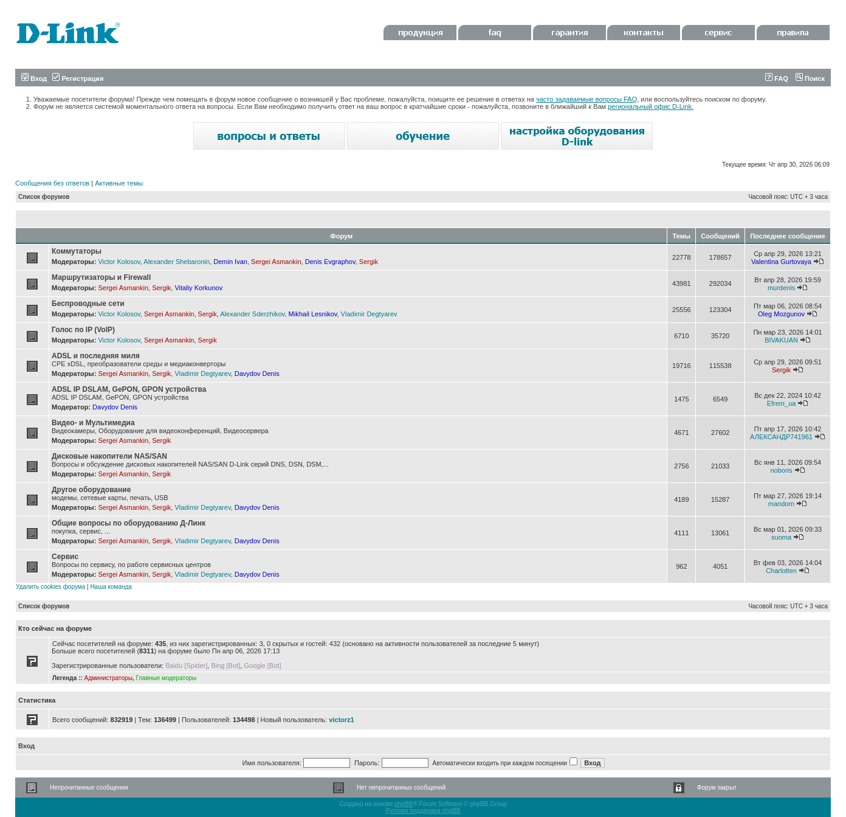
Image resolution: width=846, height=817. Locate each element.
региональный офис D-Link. (650, 106)
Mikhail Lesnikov (313, 314)
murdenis (781, 287)
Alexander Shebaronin (176, 261)
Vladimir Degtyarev (369, 314)
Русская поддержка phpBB (422, 810)
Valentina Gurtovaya (781, 261)
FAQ (776, 78)
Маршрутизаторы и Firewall (101, 277)
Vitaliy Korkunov (198, 287)
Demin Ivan (230, 261)
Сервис (65, 556)
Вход (34, 78)
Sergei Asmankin (276, 261)
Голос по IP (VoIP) (83, 329)
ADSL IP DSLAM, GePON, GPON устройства (129, 389)
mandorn (781, 503)
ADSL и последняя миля (96, 356)
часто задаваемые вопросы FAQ (586, 99)
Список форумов (44, 196)
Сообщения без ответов (52, 183)
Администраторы (108, 678)
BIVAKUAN (781, 340)
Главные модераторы (166, 678)
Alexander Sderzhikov (252, 314)
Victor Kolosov (119, 261)
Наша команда (111, 586)
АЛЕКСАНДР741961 (781, 436)
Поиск (810, 78)
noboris (781, 470)
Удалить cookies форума (50, 586)
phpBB (403, 804)
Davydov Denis (257, 373)
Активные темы (119, 183)
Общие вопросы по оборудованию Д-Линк (128, 523)
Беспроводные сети (88, 303)
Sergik (368, 261)
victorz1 (341, 719)
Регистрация (77, 78)
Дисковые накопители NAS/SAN (109, 456)
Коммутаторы (76, 251)
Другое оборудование (91, 489)
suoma (781, 537)
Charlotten (781, 570)
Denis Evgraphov (330, 261)
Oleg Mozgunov (781, 314)
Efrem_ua (781, 403)
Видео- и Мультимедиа (93, 423)
